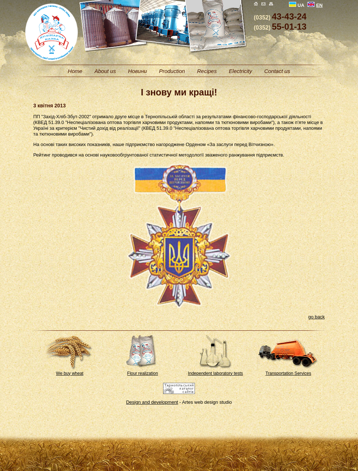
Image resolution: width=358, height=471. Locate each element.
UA (296, 5)
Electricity (240, 71)
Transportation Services (288, 373)
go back (316, 317)
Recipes (207, 71)
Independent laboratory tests (215, 373)
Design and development (152, 402)
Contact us (277, 71)
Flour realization (142, 373)
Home (75, 71)
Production (172, 71)
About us (105, 71)
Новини (137, 71)
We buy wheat (70, 373)
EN (315, 5)
